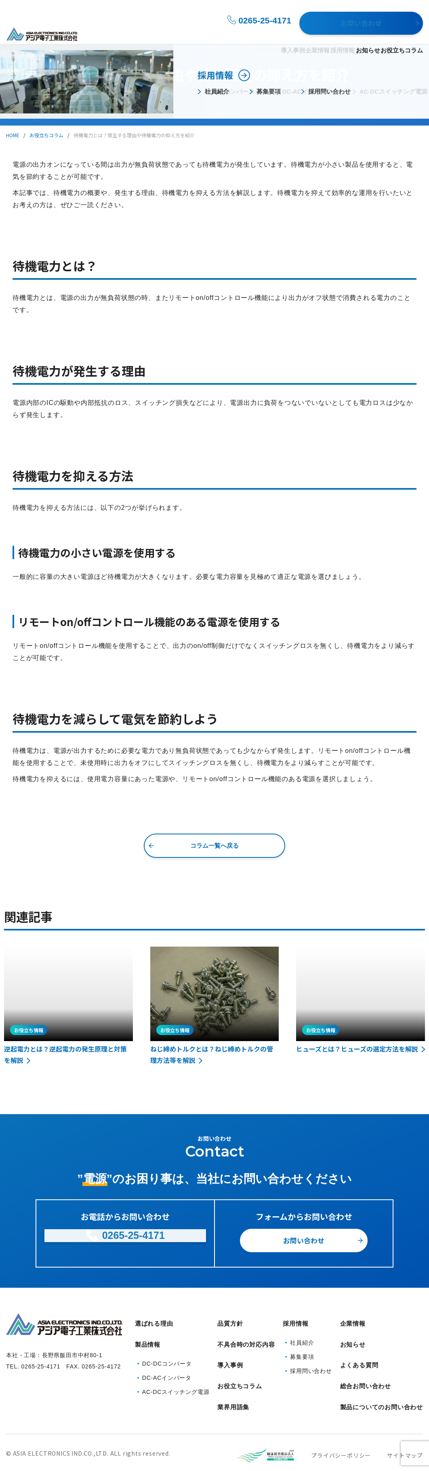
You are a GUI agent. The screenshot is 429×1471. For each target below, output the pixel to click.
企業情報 (288, 33)
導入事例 (256, 33)
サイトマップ (405, 1428)
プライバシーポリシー (341, 1428)
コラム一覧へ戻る (214, 845)
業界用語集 (233, 1384)
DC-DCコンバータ (167, 1353)
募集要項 (302, 1352)
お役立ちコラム (402, 33)
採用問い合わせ (311, 1366)
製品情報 (216, 32)
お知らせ (360, 33)
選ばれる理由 (178, 33)
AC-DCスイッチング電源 (176, 1381)
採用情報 (321, 32)
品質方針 (230, 1322)
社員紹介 (302, 1338)
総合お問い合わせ (365, 1368)
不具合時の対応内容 (246, 1338)
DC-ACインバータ (166, 1367)
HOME (12, 135)
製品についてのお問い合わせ (381, 1384)
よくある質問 (359, 1353)
